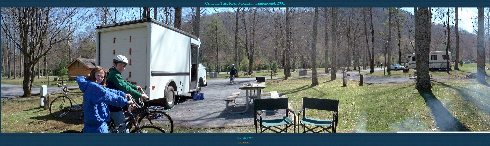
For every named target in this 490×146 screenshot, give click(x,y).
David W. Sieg (244, 142)
